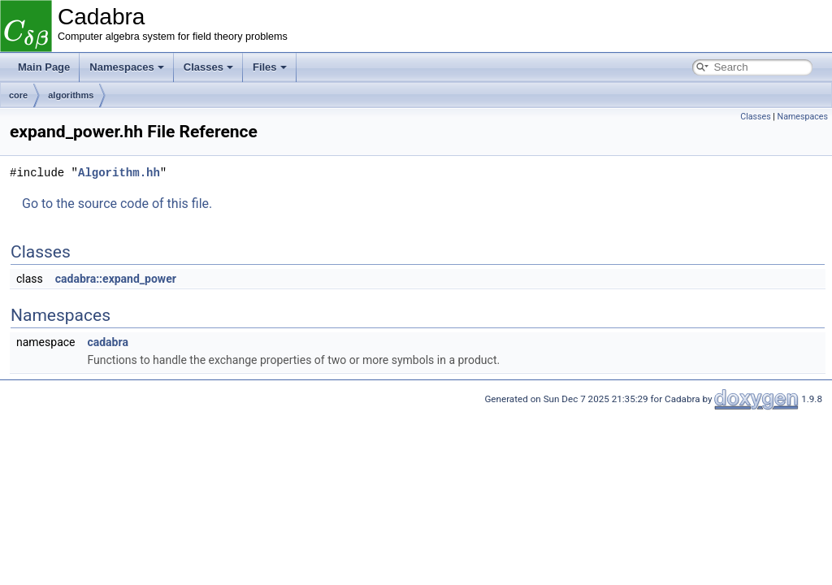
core (18, 95)
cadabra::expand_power (115, 278)
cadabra (107, 342)
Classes (208, 67)
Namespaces (126, 67)
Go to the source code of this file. (117, 203)
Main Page (44, 67)
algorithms (70, 95)
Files (270, 67)
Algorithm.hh (119, 172)
